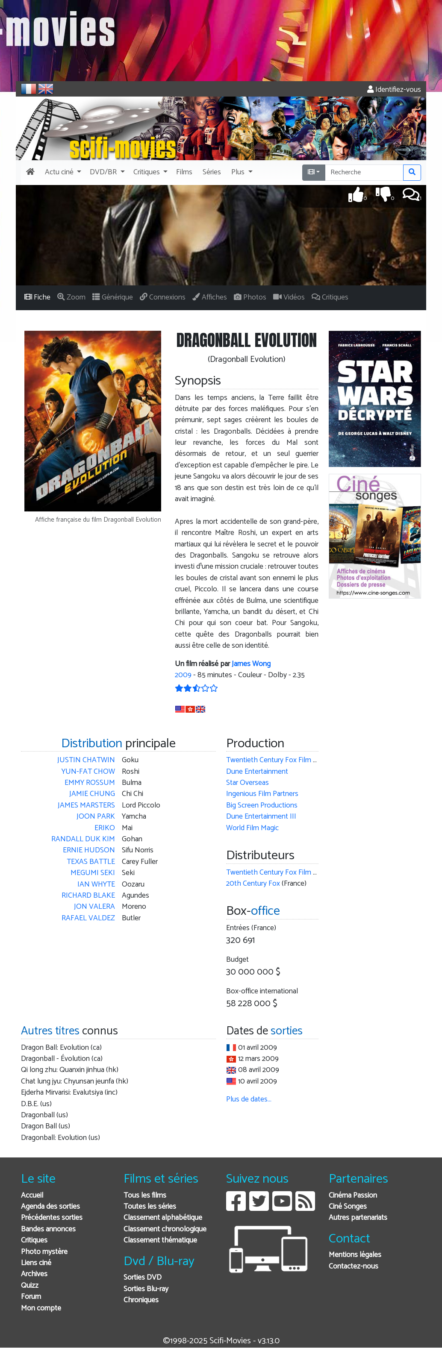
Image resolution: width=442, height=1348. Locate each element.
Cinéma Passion (353, 1195)
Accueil (32, 1195)
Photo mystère (44, 1252)
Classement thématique (160, 1240)
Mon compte (41, 1308)
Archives (34, 1274)
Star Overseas (247, 783)
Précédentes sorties (52, 1218)
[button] (62, 173)
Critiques (34, 1240)
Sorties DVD (143, 1278)
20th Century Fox (253, 884)
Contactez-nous (353, 1266)
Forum (31, 1297)
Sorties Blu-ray (146, 1289)
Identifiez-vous (394, 90)
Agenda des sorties (50, 1207)
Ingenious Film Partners (262, 794)
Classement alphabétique (163, 1218)
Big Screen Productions (262, 805)
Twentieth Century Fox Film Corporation (288, 760)
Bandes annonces (48, 1229)
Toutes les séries (150, 1207)
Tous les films (145, 1195)
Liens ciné (36, 1263)
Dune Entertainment (257, 772)
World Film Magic (252, 828)
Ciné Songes (348, 1207)
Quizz (29, 1286)
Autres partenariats (358, 1218)
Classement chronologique (165, 1229)
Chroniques (141, 1300)
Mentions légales (355, 1255)
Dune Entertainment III (261, 817)
